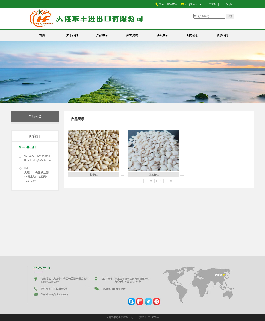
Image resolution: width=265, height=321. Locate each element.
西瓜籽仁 (154, 174)
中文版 (212, 4)
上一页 (148, 181)
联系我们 (222, 35)
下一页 (168, 181)
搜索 (230, 16)
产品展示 (102, 35)
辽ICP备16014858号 (148, 317)
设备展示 (162, 35)
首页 (42, 35)
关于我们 (72, 35)
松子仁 (94, 174)
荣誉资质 (132, 35)
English (229, 4)
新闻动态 (192, 35)
